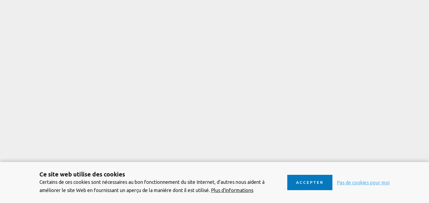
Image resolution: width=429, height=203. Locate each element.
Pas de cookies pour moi (363, 182)
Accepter (310, 182)
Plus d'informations (232, 190)
